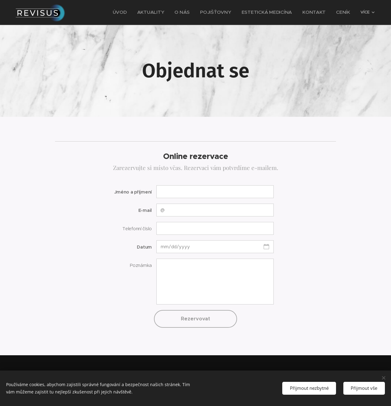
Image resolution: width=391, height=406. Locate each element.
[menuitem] (107, 12)
